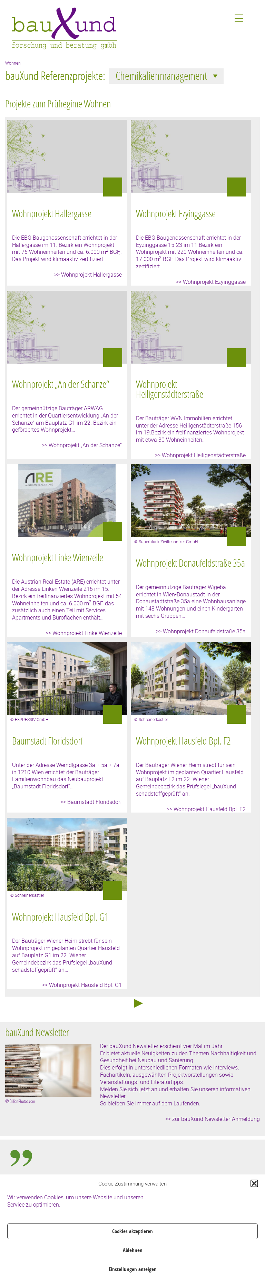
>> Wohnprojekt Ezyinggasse (211, 282)
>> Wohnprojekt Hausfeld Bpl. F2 (206, 809)
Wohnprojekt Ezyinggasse (176, 213)
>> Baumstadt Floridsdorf (91, 802)
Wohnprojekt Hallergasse (51, 213)
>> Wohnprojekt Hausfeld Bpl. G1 (82, 985)
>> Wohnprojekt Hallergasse (88, 274)
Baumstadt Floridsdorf (47, 740)
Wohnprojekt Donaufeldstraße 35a (190, 562)
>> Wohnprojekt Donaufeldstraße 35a (201, 631)
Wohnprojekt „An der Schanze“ (60, 384)
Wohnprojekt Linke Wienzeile (57, 557)
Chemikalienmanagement (168, 75)
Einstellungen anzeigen (133, 1269)
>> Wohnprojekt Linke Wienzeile (84, 633)
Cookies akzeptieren (132, 1231)
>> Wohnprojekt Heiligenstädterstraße (200, 455)
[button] (254, 1183)
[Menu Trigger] (239, 18)
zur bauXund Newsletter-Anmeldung (216, 1119)
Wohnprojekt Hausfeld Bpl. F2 (183, 740)
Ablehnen (133, 1250)
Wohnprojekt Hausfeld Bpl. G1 (60, 916)
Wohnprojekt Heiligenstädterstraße (169, 389)
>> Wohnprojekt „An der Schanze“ (82, 445)
